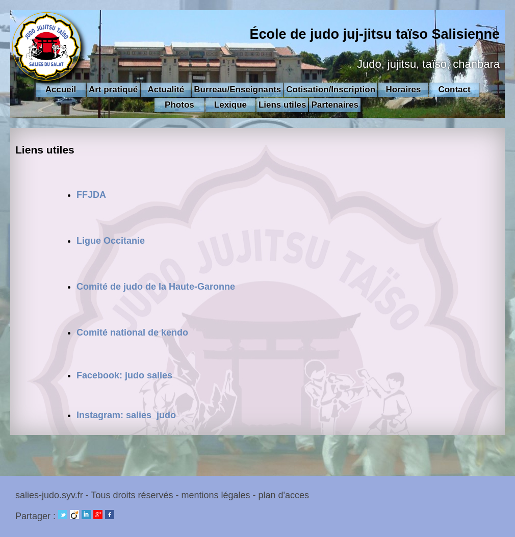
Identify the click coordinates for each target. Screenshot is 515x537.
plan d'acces (284, 495)
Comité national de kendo (132, 332)
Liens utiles (282, 105)
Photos (179, 105)
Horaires (403, 89)
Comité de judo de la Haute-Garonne (155, 287)
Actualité (165, 89)
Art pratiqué (113, 89)
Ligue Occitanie (110, 241)
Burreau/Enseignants (237, 89)
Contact (454, 89)
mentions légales (215, 495)
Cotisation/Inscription (330, 89)
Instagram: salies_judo (126, 415)
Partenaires (334, 105)
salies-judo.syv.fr (49, 495)
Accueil (60, 89)
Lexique (230, 105)
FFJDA (91, 195)
